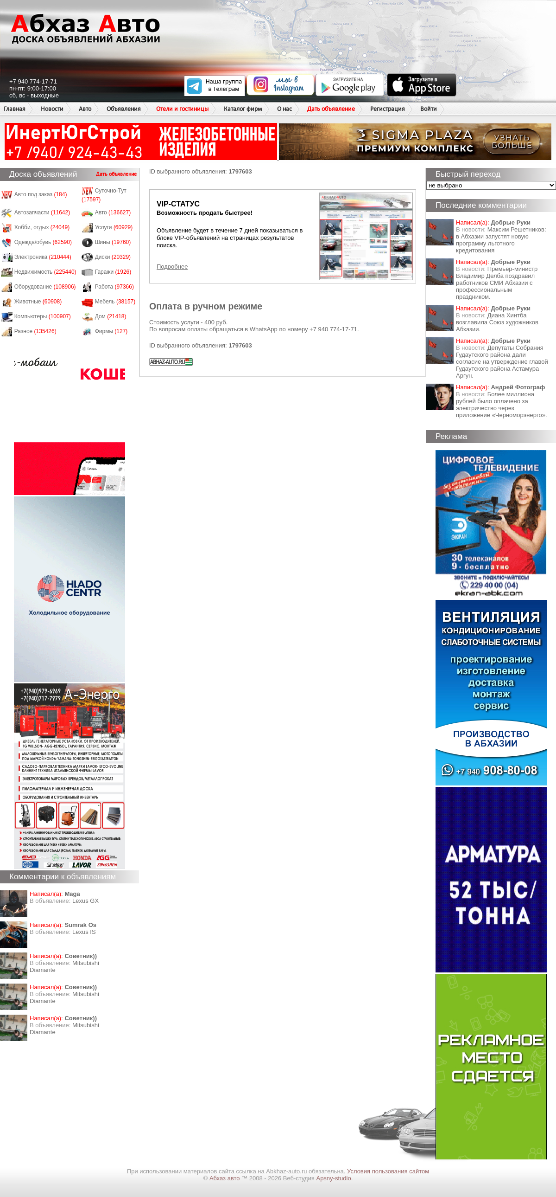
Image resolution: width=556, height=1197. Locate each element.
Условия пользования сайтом (388, 1171)
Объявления (124, 108)
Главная (14, 108)
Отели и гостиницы (182, 108)
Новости (52, 108)
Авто (85, 108)
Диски (113, 257)
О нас (284, 108)
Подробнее (172, 266)
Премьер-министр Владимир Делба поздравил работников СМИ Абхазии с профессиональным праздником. (496, 282)
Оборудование (45, 286)
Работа (114, 286)
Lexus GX (85, 900)
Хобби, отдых (42, 227)
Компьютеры (42, 316)
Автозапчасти (42, 212)
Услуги (114, 227)
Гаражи (113, 272)
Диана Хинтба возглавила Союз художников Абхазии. (497, 322)
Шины (113, 242)
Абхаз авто (225, 1178)
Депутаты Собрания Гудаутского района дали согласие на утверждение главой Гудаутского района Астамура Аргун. (502, 361)
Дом (110, 316)
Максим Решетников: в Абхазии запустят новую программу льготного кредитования (501, 240)
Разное (35, 331)
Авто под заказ (40, 194)
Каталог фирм (243, 108)
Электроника (42, 257)
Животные (38, 301)
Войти (428, 108)
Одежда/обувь (43, 242)
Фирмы (111, 331)
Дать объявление (331, 108)
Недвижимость (45, 272)
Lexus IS (84, 931)
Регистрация (387, 108)
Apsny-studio (333, 1178)
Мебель (115, 301)
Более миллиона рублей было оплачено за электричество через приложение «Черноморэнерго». (501, 404)
